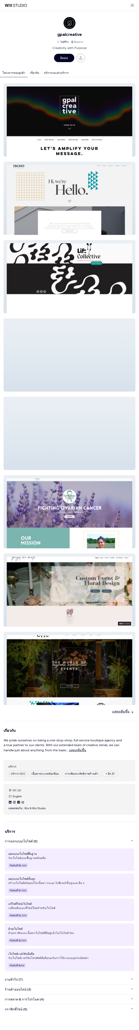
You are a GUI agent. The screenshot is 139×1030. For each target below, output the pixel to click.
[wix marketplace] (16, 5)
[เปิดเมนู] (132, 5)
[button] (69, 120)
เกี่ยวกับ (34, 73)
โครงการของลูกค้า (13, 73)
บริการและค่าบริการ (56, 73)
